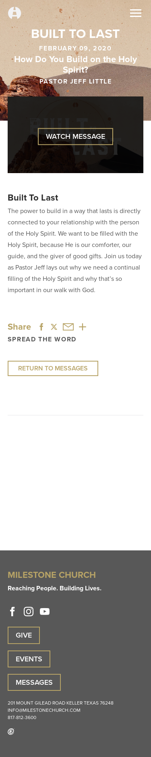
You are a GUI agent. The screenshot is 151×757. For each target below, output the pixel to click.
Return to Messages (53, 368)
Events (29, 659)
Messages (34, 682)
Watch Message (75, 136)
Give (24, 635)
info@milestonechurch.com (44, 710)
